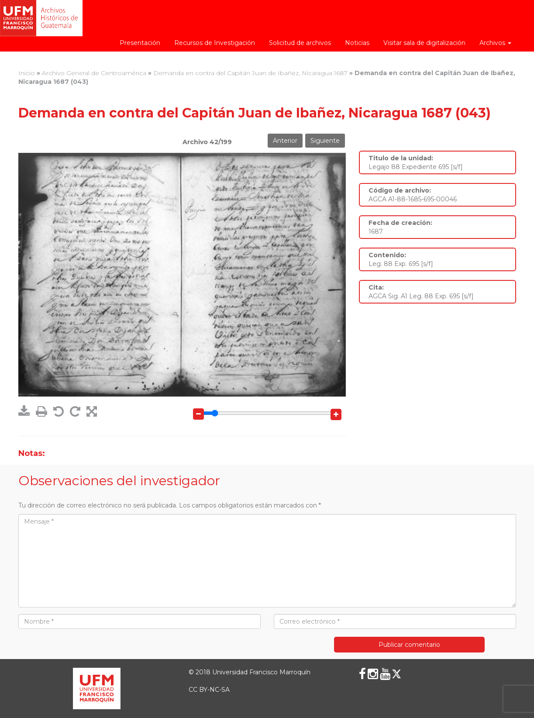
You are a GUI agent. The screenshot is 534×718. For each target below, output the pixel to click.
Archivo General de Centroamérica (94, 73)
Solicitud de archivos (300, 43)
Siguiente (325, 141)
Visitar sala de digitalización (424, 43)
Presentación (140, 43)
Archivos (495, 43)
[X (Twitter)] (396, 674)
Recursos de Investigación (214, 43)
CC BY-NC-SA (209, 690)
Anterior (285, 141)
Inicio (26, 73)
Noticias (357, 43)
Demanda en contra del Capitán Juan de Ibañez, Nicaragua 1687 (250, 73)
